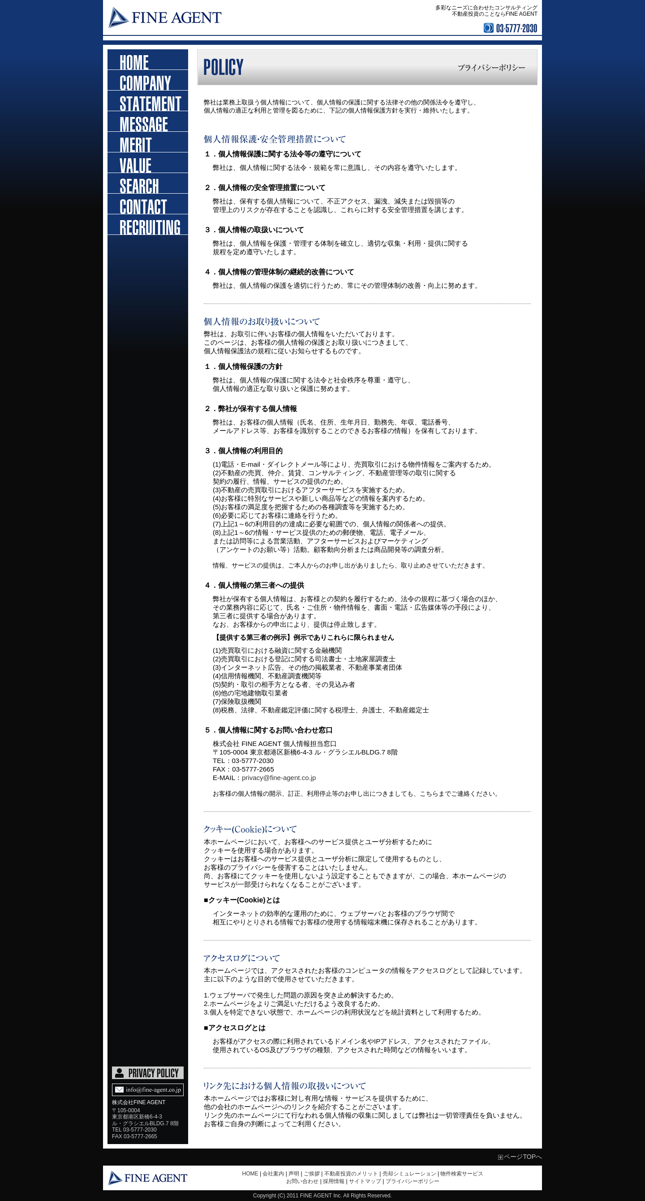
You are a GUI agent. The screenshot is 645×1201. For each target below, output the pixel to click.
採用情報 (148, 224)
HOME (250, 1174)
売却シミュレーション (409, 1174)
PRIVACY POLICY (148, 1073)
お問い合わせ (148, 204)
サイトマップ (365, 1181)
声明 (148, 101)
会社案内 (273, 1174)
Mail (148, 1090)
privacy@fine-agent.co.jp (279, 777)
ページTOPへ (523, 1156)
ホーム (148, 59)
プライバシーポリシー (412, 1181)
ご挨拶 (148, 121)
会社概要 (148, 80)
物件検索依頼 (148, 183)
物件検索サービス (461, 1174)
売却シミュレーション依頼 (148, 162)
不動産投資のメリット (148, 142)
